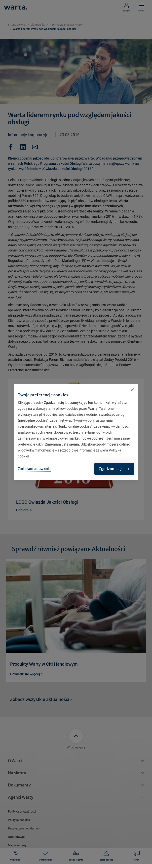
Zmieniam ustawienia (34, 469)
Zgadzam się (114, 468)
